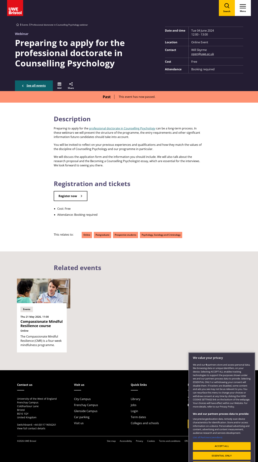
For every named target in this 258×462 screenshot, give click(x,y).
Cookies (151, 440)
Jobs (133, 405)
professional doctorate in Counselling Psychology (122, 128)
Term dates (138, 417)
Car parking (81, 417)
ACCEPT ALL (222, 454)
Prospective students (125, 234)
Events (25, 24)
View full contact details (31, 428)
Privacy (139, 440)
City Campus (82, 399)
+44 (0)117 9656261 (44, 424)
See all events (36, 86)
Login (134, 411)
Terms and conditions (169, 440)
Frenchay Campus (86, 405)
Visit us (79, 423)
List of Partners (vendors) (207, 445)
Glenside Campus (86, 411)
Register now (68, 196)
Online (86, 234)
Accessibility (126, 440)
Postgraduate (102, 234)
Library (135, 399)
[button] (59, 85)
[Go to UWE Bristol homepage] (17, 24)
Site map (111, 440)
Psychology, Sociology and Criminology (161, 234)
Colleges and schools (145, 423)
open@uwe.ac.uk (202, 54)
